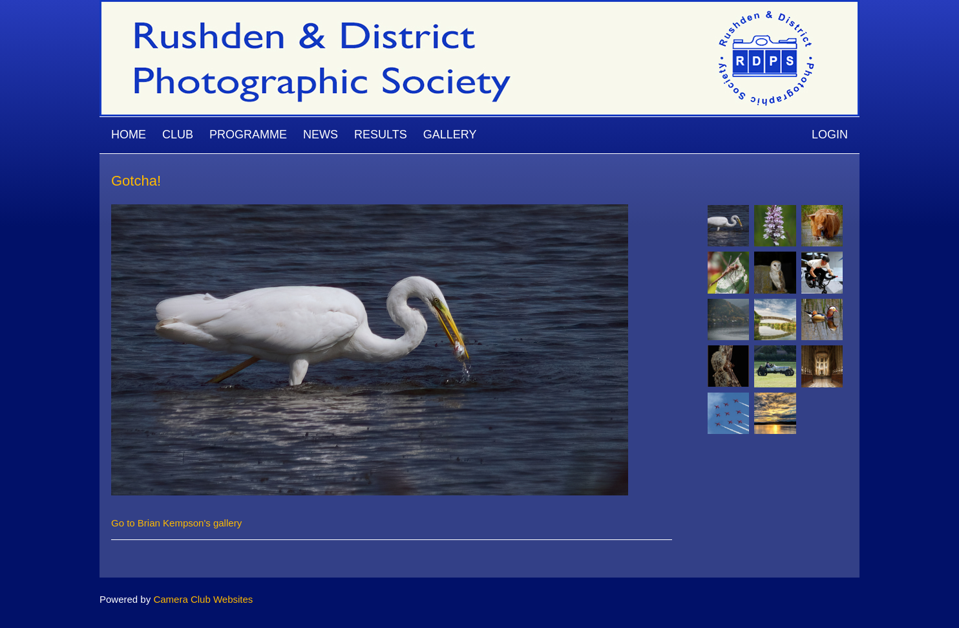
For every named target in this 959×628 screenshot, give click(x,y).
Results (380, 134)
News (320, 134)
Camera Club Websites (203, 599)
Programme (248, 134)
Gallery (450, 134)
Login (830, 134)
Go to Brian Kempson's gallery (176, 522)
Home (128, 134)
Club (177, 134)
